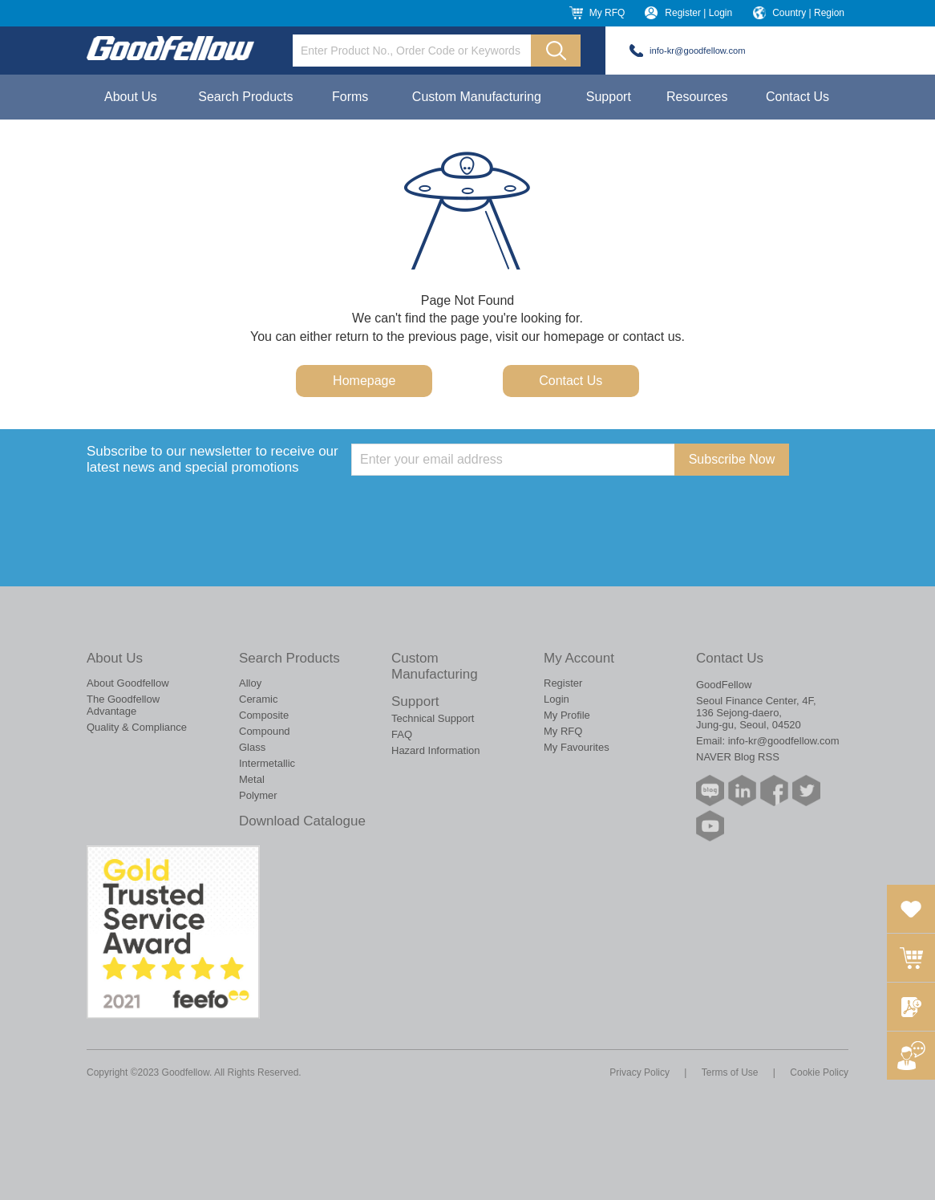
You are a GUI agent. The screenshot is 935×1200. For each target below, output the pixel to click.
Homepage (364, 380)
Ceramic (258, 699)
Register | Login (698, 12)
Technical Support (432, 718)
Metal (252, 779)
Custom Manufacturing (476, 96)
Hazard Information (435, 750)
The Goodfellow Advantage (123, 705)
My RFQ (607, 12)
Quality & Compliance (137, 727)
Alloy (250, 683)
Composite (264, 715)
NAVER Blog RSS (737, 757)
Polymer (258, 795)
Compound (264, 731)
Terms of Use (730, 1072)
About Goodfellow (128, 683)
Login (556, 699)
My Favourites (576, 747)
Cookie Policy (819, 1072)
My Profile (567, 715)
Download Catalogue (302, 821)
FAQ (401, 734)
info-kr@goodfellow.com (698, 50)
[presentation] (473, 507)
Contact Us (797, 96)
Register (563, 683)
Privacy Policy (639, 1072)
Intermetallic (267, 763)
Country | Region (808, 12)
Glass (252, 747)
